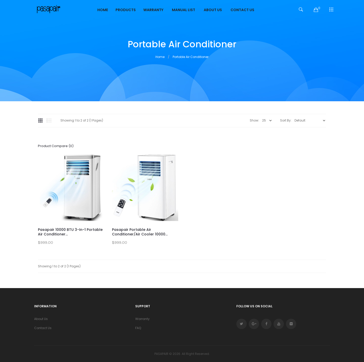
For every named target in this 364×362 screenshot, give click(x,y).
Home (160, 57)
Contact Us (43, 328)
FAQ (138, 328)
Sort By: (285, 120)
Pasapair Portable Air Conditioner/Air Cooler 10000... (140, 231)
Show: (254, 120)
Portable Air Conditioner (191, 57)
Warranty (142, 319)
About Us (41, 319)
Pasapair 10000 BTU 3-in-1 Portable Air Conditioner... (70, 231)
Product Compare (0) (56, 146)
